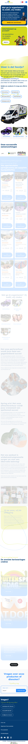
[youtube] (5, 737)
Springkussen (15, 92)
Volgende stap (21, 690)
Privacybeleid (4, 729)
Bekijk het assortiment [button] (14, 22)
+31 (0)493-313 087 (6, 710)
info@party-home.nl (7, 715)
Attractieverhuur (6, 96)
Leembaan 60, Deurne (7, 706)
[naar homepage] (9, 2)
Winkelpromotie (6, 101)
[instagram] (11, 737)
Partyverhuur (5, 92)
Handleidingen (4, 733)
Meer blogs (14, 664)
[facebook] (2, 737)
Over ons (3, 722)
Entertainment (17, 96)
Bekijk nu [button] (6, 42)
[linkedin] (8, 737)
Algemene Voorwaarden (7, 726)
